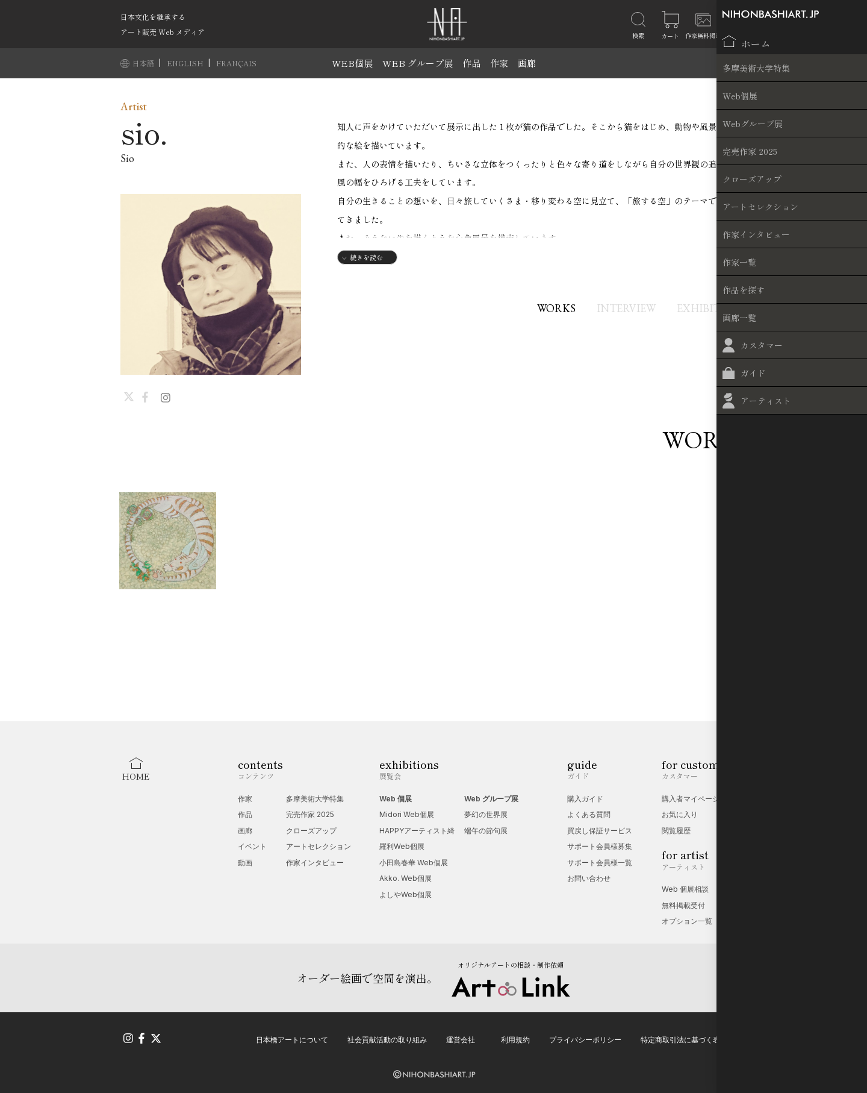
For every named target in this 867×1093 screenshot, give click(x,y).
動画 (245, 862)
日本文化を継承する (152, 16)
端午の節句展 (486, 830)
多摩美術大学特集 (315, 798)
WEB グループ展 (417, 63)
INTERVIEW (618, 308)
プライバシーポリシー (585, 1037)
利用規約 (515, 1037)
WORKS (540, 308)
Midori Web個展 (406, 814)
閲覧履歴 (676, 830)
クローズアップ (311, 830)
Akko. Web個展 (405, 878)
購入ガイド (585, 798)
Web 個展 (395, 798)
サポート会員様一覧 (599, 862)
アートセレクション (318, 846)
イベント (252, 846)
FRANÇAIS (236, 63)
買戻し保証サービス (599, 830)
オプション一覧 (687, 920)
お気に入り (680, 814)
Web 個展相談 (685, 889)
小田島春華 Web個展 (413, 862)
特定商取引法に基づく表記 (684, 1037)
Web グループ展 (491, 798)
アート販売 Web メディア (162, 32)
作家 (499, 63)
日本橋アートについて (292, 1037)
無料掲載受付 (683, 905)
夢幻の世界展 (486, 814)
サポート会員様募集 (599, 846)
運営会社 (460, 1037)
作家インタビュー (315, 862)
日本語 (144, 63)
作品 (471, 63)
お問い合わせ (589, 878)
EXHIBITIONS (712, 308)
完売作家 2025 (310, 814)
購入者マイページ (690, 798)
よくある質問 (589, 814)
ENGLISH (186, 63)
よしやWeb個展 (405, 894)
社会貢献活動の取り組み (387, 1037)
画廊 (527, 63)
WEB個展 (352, 63)
